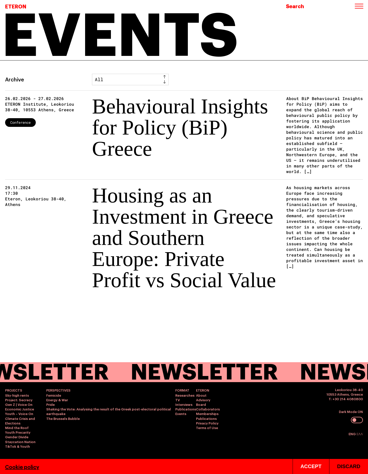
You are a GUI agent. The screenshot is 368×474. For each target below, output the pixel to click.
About (201, 395)
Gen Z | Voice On (18, 404)
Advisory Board (203, 402)
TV (177, 399)
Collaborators (208, 409)
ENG (352, 433)
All (99, 79)
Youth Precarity (17, 432)
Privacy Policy (207, 423)
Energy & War (57, 399)
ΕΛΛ (359, 433)
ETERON (15, 6)
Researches (184, 395)
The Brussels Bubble (63, 418)
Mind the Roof (17, 427)
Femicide (53, 395)
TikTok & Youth (17, 446)
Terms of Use (207, 427)
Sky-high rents (17, 395)
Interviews (183, 404)
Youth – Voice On (19, 413)
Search (295, 5)
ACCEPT (311, 466)
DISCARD (348, 466)
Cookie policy (22, 466)
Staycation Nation (20, 441)
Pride (50, 404)
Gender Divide (16, 436)
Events (180, 413)
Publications (185, 409)
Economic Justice (19, 409)
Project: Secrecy (18, 399)
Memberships (207, 413)
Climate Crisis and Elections (20, 420)
